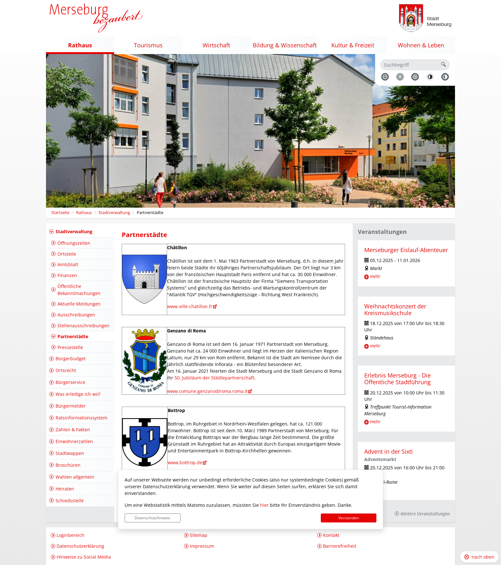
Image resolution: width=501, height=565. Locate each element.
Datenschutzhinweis (152, 518)
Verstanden (348, 518)
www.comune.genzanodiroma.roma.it (207, 391)
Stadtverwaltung (114, 212)
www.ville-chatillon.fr (189, 306)
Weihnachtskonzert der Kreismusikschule (395, 309)
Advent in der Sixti (388, 451)
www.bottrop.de (185, 462)
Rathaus (84, 212)
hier (264, 505)
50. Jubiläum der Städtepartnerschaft (214, 378)
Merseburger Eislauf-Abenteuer (406, 250)
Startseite (60, 212)
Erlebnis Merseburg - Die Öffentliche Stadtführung (397, 378)
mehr (375, 276)
